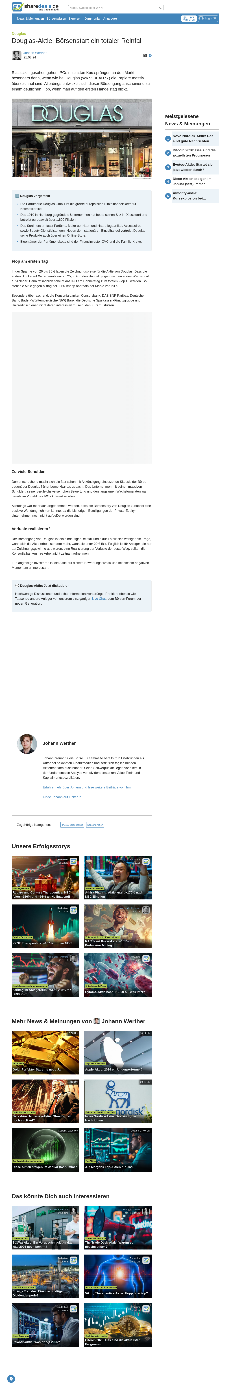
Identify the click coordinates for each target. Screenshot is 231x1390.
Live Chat (99, 598)
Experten (75, 19)
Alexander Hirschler (130, 908)
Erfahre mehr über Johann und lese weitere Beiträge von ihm (87, 787)
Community (92, 19)
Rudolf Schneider (59, 1209)
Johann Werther (35, 53)
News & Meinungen (30, 19)
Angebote (110, 19)
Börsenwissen (56, 19)
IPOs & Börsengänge (72, 825)
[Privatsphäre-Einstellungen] (11, 1379)
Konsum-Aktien (95, 825)
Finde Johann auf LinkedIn (62, 797)
